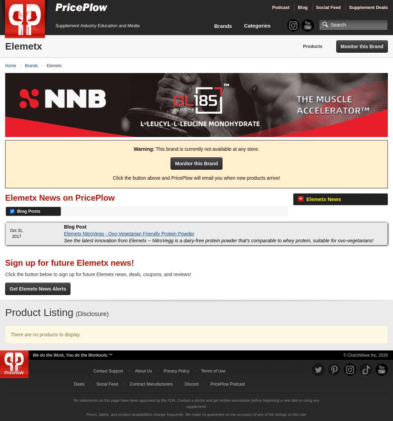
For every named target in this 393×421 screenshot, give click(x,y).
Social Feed (328, 7)
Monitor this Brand (362, 46)
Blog (303, 7)
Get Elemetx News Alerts (38, 289)
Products (312, 46)
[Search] (353, 24)
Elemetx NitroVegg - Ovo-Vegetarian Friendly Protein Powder (129, 233)
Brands (223, 26)
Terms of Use (213, 371)
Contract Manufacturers (151, 384)
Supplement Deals (368, 7)
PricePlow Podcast (227, 384)
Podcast (281, 7)
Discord (192, 384)
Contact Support (108, 371)
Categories (257, 26)
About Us (143, 371)
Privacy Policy (176, 371)
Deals (79, 384)
